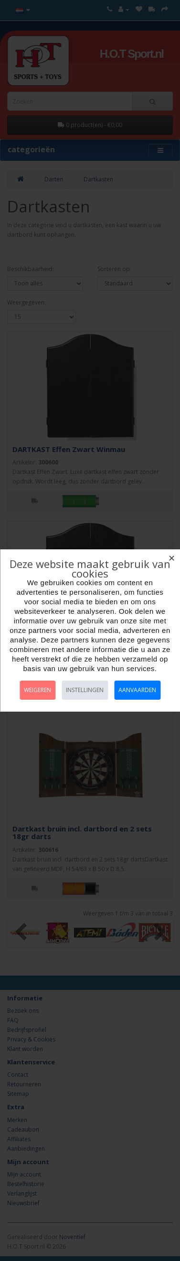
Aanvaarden (137, 690)
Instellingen (85, 690)
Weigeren (37, 690)
